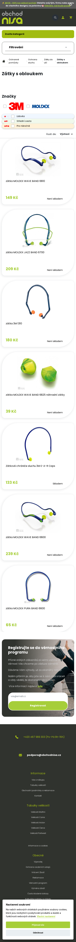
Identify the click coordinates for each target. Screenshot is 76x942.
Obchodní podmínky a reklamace (38, 790)
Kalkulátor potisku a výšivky (38, 899)
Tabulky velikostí (38, 785)
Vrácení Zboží (38, 872)
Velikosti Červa (38, 828)
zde (40, 686)
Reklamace (38, 877)
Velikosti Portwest (38, 833)
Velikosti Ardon (38, 822)
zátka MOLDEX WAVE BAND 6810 (25, 181)
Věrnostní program (38, 883)
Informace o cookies (38, 845)
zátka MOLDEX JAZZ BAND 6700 (25, 252)
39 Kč (11, 411)
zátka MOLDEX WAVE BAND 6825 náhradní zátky (35, 395)
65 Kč (11, 625)
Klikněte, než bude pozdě (57, 5)
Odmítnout (38, 933)
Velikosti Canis (38, 817)
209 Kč (12, 269)
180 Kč (12, 340)
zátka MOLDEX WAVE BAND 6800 (26, 537)
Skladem (58, 483)
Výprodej (38, 861)
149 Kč (12, 197)
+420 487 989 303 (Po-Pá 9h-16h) (44, 737)
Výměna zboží (38, 888)
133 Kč (12, 482)
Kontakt (38, 795)
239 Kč (12, 553)
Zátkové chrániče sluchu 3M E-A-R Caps (30, 466)
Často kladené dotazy (38, 893)
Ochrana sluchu (32, 61)
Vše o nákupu (38, 779)
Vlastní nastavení (46, 916)
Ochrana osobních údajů (38, 867)
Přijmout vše (38, 925)
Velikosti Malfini (38, 812)
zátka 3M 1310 (14, 323)
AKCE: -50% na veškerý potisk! (20, 3)
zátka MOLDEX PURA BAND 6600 (25, 608)
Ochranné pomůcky (14, 61)
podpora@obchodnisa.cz (44, 755)
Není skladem (55, 198)
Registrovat (38, 705)
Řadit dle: (51, 134)
